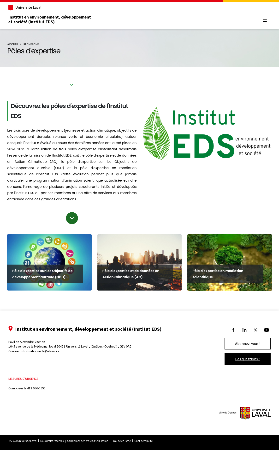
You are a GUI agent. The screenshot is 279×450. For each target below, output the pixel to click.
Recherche (33, 44)
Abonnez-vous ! (245, 342)
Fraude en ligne (123, 440)
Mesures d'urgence (26, 377)
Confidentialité (146, 440)
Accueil (15, 44)
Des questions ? (245, 357)
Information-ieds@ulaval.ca (43, 350)
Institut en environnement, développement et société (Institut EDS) (52, 19)
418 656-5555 (39, 387)
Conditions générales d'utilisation (90, 440)
